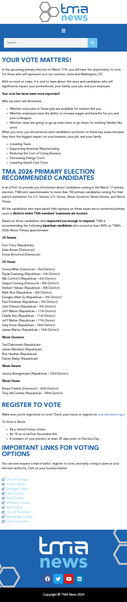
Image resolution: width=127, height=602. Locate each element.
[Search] (92, 43)
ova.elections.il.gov (111, 414)
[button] (63, 31)
